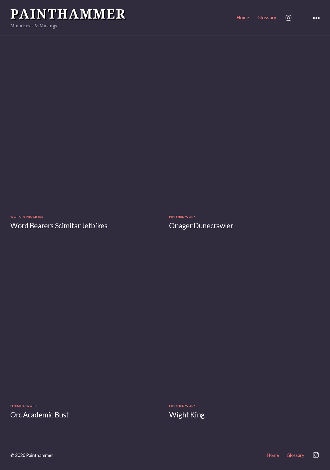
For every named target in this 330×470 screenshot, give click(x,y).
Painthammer (68, 13)
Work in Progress (26, 217)
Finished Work (182, 217)
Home (243, 17)
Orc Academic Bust (39, 414)
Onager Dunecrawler (201, 225)
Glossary (266, 17)
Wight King (187, 414)
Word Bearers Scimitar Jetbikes (58, 225)
